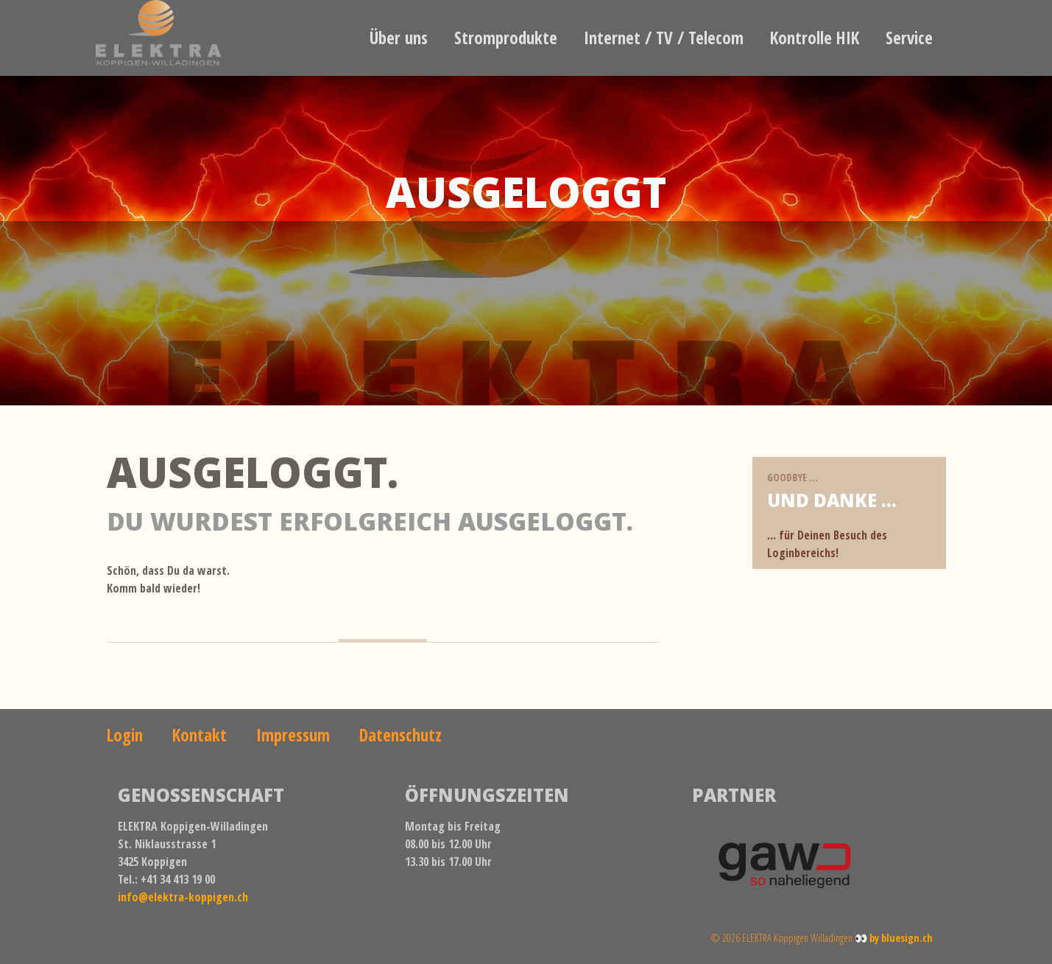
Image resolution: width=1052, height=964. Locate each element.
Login (125, 734)
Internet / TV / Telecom (664, 37)
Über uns (399, 37)
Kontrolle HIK (814, 37)
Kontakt (199, 734)
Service (909, 37)
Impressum (293, 734)
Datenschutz (400, 734)
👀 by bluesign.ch (894, 938)
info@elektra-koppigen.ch (183, 897)
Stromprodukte (505, 37)
